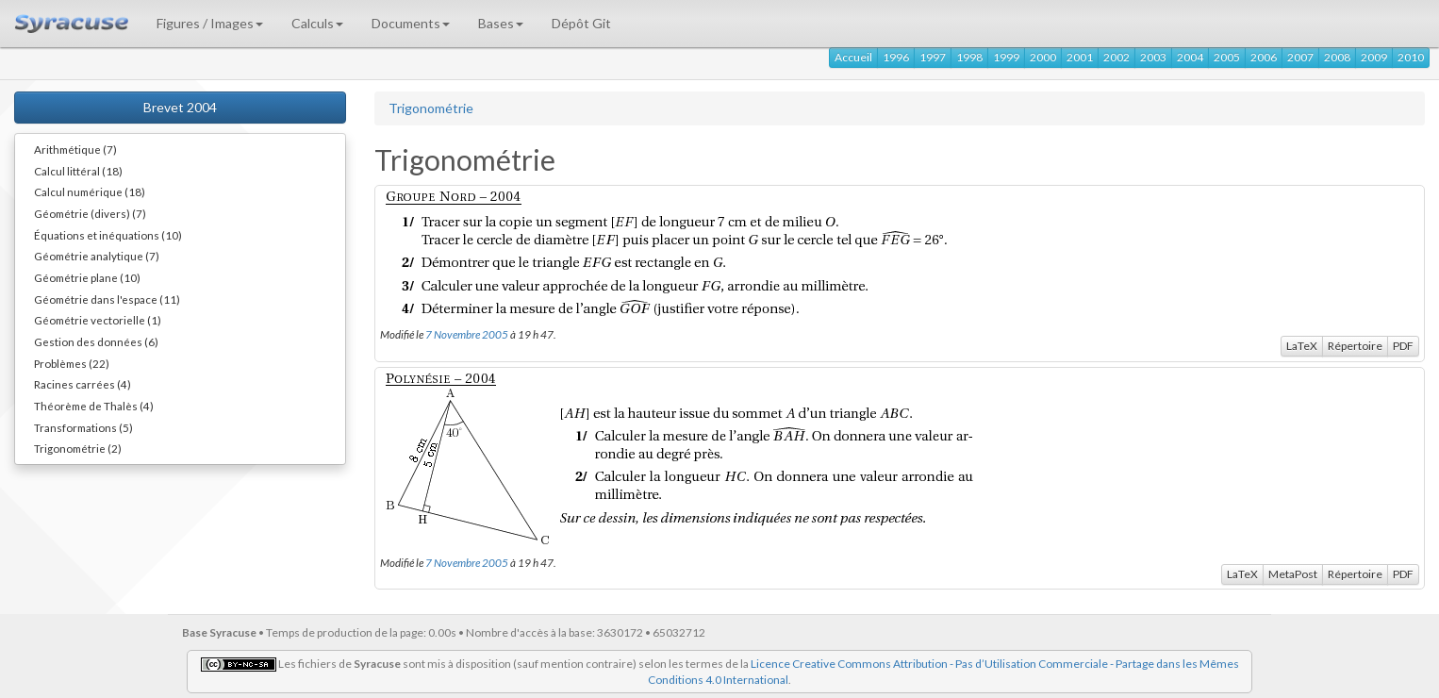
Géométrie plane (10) (87, 277)
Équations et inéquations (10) (108, 234)
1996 (896, 57)
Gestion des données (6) (96, 341)
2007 (1300, 57)
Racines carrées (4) (82, 384)
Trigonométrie (431, 108)
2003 (1153, 57)
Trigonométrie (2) (78, 448)
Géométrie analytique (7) (96, 255)
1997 (932, 57)
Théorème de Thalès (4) (94, 405)
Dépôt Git (581, 23)
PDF (1403, 346)
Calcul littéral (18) (78, 170)
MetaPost (1292, 574)
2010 (1411, 57)
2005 (1227, 57)
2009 (1374, 57)
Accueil (853, 57)
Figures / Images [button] (210, 23)
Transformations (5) (83, 427)
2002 (1116, 57)
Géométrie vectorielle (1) (97, 319)
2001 (1080, 57)
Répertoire (1355, 346)
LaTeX (1301, 346)
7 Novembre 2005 (466, 334)
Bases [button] (500, 23)
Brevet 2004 (180, 107)
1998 (969, 57)
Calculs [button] (317, 23)
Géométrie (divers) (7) (90, 213)
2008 (1337, 57)
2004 (1190, 57)
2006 (1263, 57)
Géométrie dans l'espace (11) (107, 299)
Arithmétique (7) (75, 149)
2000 (1043, 57)
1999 (1006, 57)
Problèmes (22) (71, 363)
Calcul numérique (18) (89, 191)
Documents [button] (411, 23)
